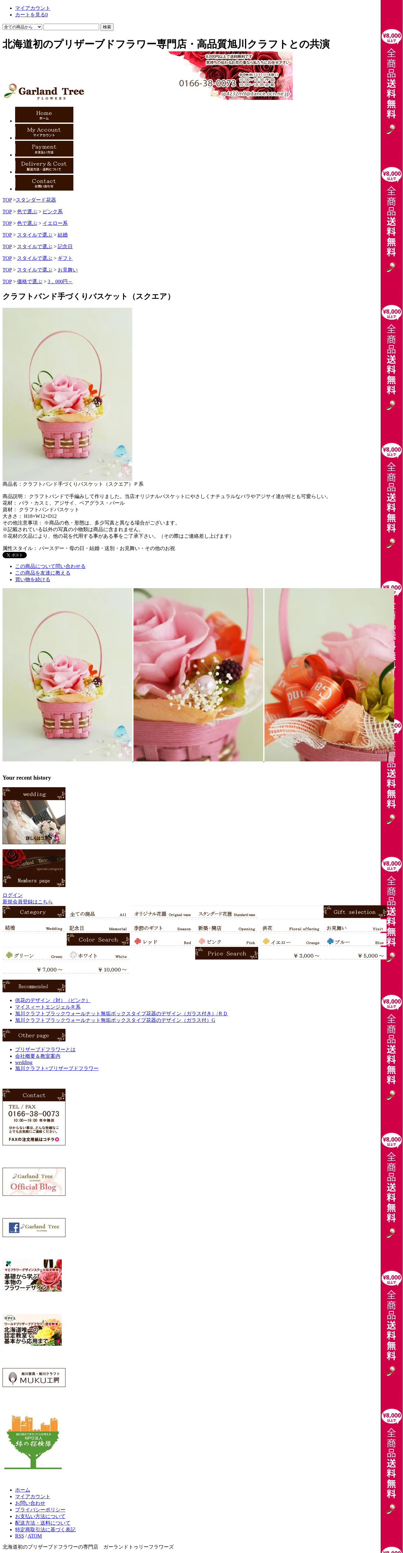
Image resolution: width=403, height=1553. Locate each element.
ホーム (22, 1490)
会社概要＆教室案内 (37, 1056)
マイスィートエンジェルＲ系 (48, 1007)
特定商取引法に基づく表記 (45, 1529)
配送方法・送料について (43, 1523)
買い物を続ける (32, 579)
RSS (19, 1536)
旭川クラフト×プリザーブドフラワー (57, 1068)
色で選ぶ (27, 211)
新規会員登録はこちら (28, 901)
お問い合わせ (30, 1503)
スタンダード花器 (36, 200)
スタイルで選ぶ (34, 235)
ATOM (35, 1536)
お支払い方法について (40, 1516)
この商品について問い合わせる (50, 566)
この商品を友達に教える (43, 573)
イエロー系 (55, 223)
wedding (23, 1062)
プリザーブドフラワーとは (45, 1049)
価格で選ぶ (29, 281)
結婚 (63, 235)
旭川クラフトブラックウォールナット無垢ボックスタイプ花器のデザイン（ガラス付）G (115, 1020)
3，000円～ (60, 281)
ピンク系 (53, 211)
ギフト (65, 258)
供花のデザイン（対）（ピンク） (53, 1000)
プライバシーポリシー (40, 1509)
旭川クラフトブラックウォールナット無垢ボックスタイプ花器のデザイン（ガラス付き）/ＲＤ (121, 1013)
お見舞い (68, 269)
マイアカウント (32, 1496)
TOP (7, 200)
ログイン (13, 895)
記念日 (65, 246)
